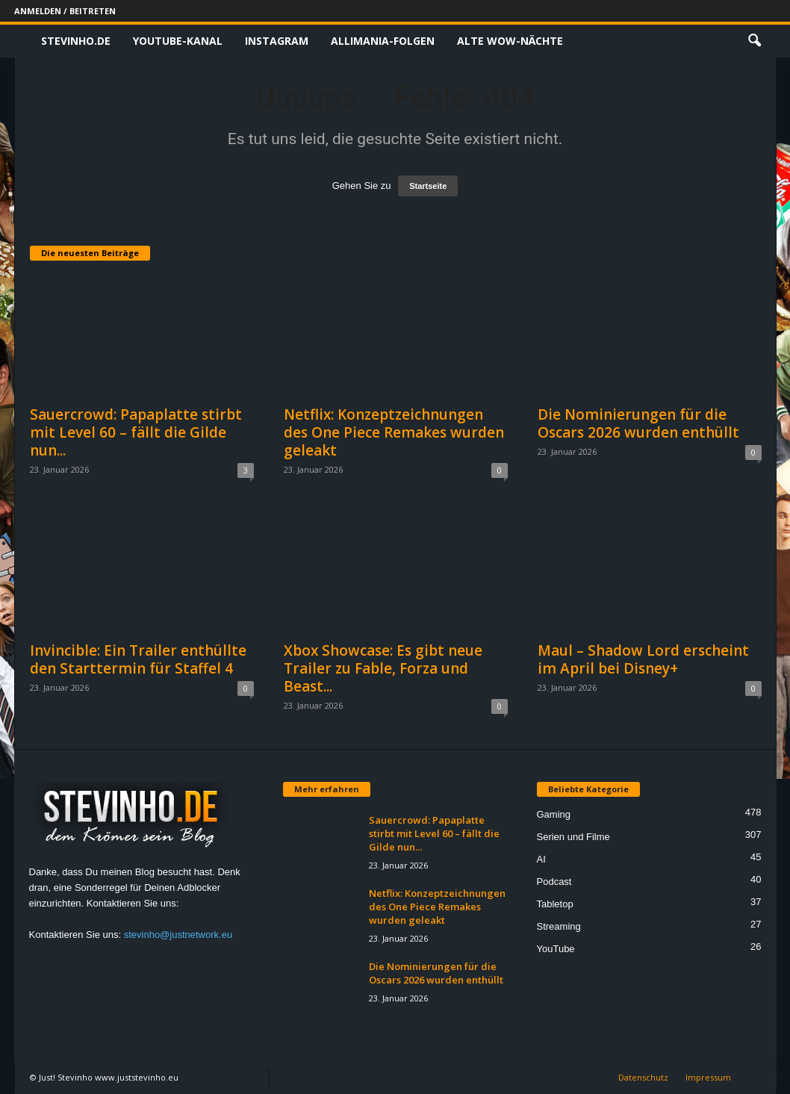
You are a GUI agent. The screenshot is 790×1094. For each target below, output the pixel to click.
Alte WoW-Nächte (510, 41)
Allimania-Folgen (383, 41)
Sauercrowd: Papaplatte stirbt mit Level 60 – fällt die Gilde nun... (136, 432)
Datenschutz (643, 1077)
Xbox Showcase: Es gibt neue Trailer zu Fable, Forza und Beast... (383, 668)
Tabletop (555, 904)
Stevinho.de (76, 41)
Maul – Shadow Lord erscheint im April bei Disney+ (643, 659)
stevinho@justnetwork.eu (178, 934)
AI (541, 859)
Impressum (708, 1077)
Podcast (554, 881)
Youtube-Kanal (178, 41)
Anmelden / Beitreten (65, 10)
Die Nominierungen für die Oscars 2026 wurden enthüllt (638, 423)
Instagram (276, 41)
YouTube (556, 948)
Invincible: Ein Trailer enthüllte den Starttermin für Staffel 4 (138, 659)
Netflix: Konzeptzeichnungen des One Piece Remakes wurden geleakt (394, 432)
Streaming (559, 926)
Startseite (428, 185)
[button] (754, 41)
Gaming (554, 814)
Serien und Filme (573, 836)
